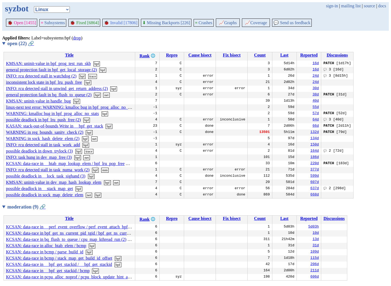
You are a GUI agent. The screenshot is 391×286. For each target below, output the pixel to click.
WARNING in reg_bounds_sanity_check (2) (44, 132)
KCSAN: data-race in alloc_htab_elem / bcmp (46, 245)
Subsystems (53, 22)
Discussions (337, 55)
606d (314, 277)
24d (316, 76)
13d (316, 239)
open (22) (20, 43)
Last (284, 55)
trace (92, 76)
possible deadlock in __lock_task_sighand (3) (45, 176)
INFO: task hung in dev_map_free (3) (39, 157)
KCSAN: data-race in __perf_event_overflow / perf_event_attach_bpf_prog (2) (75, 227)
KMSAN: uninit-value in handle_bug (38, 101)
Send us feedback (291, 22)
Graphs (228, 22)
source (369, 6)
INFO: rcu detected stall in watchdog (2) (41, 76)
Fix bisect (232, 55)
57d (316, 113)
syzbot (17, 8)
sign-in (332, 6)
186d (314, 157)
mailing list (351, 6)
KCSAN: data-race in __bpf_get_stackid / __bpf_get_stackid (59, 264)
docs (382, 6)
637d (314, 188)
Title (69, 55)
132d (314, 132)
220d (314, 163)
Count (260, 55)
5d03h (313, 227)
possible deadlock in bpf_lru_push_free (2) (43, 119)
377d (314, 169)
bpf (96, 64)
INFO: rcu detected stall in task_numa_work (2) (47, 169)
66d (316, 126)
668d (314, 194)
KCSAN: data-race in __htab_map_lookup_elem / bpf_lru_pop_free (65, 163)
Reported (309, 55)
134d (314, 138)
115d (314, 258)
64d (316, 119)
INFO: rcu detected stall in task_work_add (43, 144)
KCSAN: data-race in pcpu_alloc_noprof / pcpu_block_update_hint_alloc (70, 277)
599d (314, 176)
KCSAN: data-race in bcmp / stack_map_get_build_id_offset (59, 258)
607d (314, 182)
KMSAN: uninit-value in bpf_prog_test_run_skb (48, 63)
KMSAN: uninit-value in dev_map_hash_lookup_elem (54, 182)
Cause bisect (200, 55)
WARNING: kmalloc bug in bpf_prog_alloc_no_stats (52, 113)
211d (314, 270)
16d (316, 63)
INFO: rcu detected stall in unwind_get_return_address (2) (57, 88)
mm (105, 170)
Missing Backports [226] (166, 22)
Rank (145, 56)
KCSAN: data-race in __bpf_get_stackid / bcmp (48, 270)
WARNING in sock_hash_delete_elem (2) (43, 138)
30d (316, 88)
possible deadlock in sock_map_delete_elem (44, 194)
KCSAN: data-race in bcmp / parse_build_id (44, 252)
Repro (171, 55)
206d (314, 264)
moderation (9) (26, 207)
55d (316, 107)
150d (314, 144)
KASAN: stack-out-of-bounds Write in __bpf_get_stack (54, 126)
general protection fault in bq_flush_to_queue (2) (49, 94)
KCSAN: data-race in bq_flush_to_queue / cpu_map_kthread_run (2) (66, 239)
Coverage (256, 22)
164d (314, 151)
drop (77, 38)
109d (314, 252)
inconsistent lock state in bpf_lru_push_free (44, 82)
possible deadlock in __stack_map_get (39, 188)
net (106, 95)
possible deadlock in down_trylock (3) (39, 151)
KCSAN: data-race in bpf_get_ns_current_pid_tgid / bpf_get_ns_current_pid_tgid (77, 233)
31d (316, 245)
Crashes (203, 22)
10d (316, 233)
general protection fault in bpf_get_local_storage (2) (51, 69)
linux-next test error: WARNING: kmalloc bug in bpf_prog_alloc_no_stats (70, 107)
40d (316, 101)
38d (316, 94)
